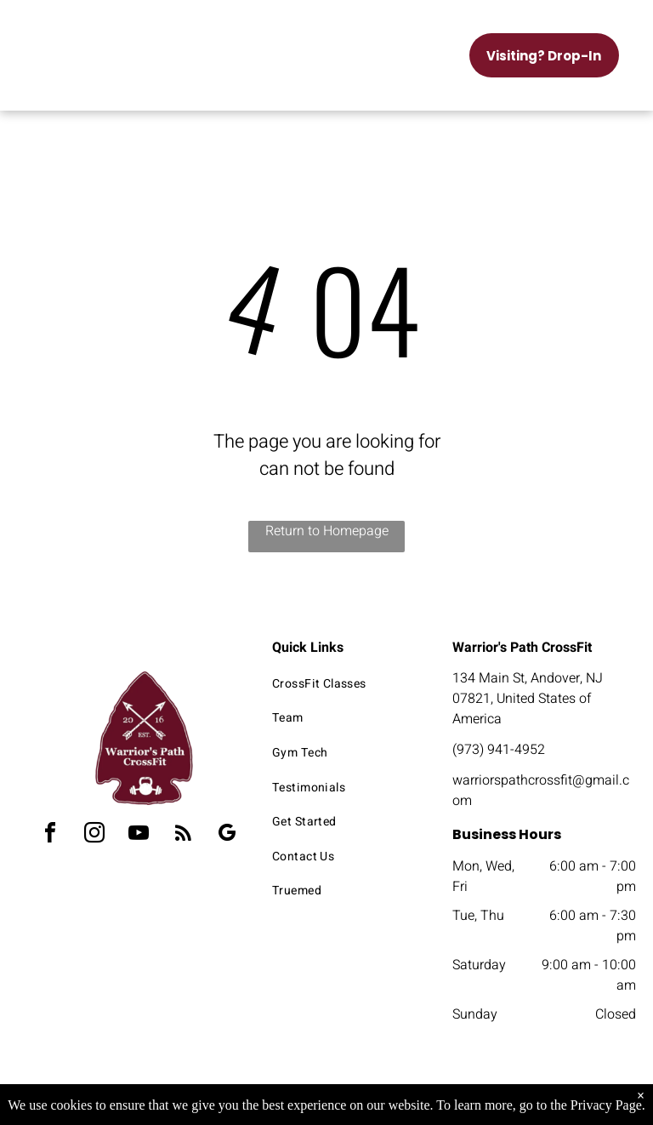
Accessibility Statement (361, 1099)
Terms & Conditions (467, 1099)
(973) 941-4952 (498, 750)
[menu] (37, 36)
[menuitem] (347, 683)
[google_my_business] (227, 835)
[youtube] (138, 835)
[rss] (183, 835)
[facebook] (50, 835)
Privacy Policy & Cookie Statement (220, 1099)
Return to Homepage (327, 531)
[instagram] (94, 835)
